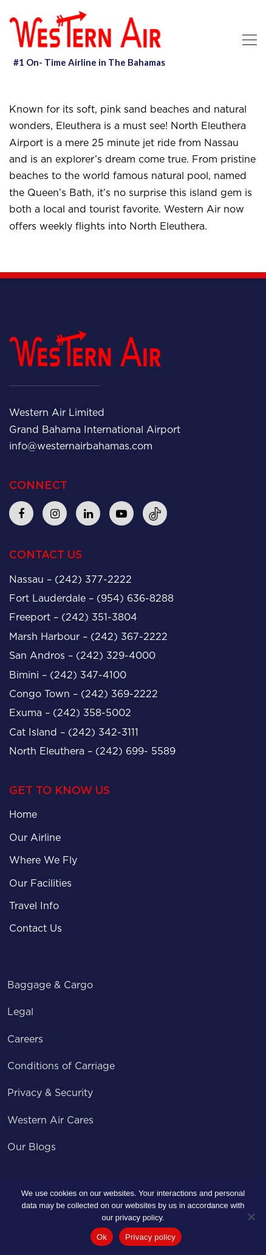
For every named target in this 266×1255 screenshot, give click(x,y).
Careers (25, 1039)
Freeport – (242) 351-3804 (73, 617)
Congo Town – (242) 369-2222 (83, 694)
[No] (251, 1217)
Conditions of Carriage (61, 1066)
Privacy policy (150, 1237)
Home (23, 814)
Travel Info (34, 906)
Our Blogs (31, 1147)
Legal (20, 1012)
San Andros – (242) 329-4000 (82, 655)
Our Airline (35, 837)
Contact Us (35, 928)
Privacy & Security (50, 1093)
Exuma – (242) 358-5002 (70, 713)
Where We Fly (43, 860)
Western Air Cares (50, 1120)
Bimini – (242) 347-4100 (67, 675)
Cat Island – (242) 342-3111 (73, 732)
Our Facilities (40, 883)
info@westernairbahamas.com (80, 446)
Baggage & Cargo (50, 985)
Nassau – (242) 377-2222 (70, 579)
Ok (102, 1237)
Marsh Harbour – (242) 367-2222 (88, 636)
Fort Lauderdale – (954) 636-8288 (91, 598)
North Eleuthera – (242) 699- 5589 (92, 751)
